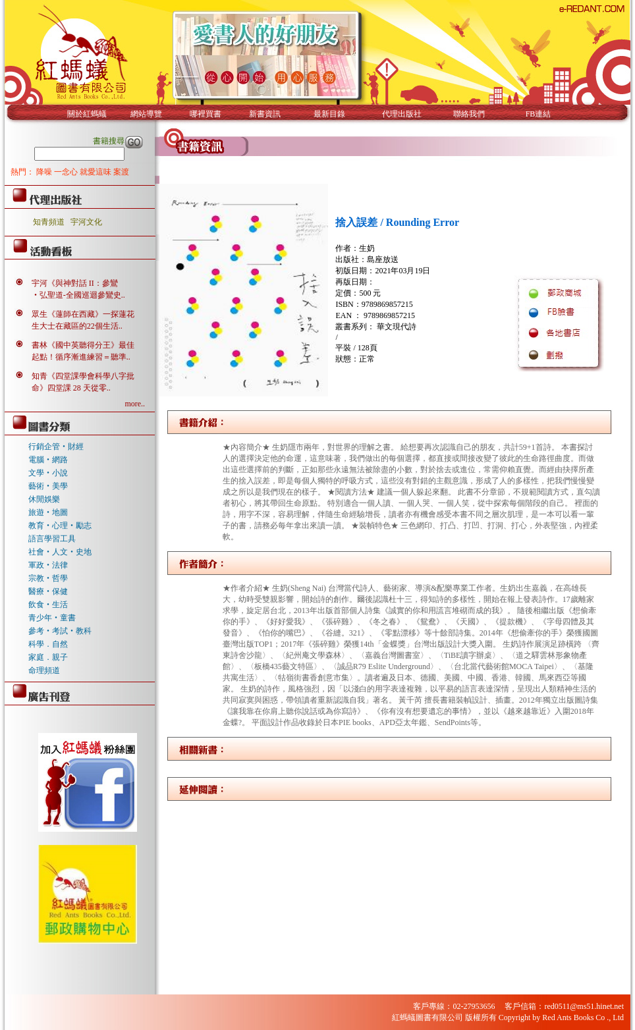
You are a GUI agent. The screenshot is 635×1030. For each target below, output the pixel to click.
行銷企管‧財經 (56, 446)
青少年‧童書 (52, 617)
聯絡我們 (469, 114)
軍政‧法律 (48, 565)
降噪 (45, 171)
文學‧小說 (48, 472)
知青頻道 (49, 222)
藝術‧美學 (48, 486)
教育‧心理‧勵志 (60, 525)
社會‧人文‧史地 (60, 551)
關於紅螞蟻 (87, 114)
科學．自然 (48, 644)
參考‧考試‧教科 (60, 631)
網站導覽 (146, 114)
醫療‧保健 (48, 591)
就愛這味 (96, 171)
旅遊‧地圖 (48, 512)
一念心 (67, 171)
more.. (134, 403)
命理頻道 (44, 670)
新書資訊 (265, 114)
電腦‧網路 (48, 459)
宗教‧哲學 (48, 578)
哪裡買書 (205, 114)
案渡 (121, 171)
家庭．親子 (48, 657)
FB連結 (538, 114)
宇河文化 (86, 222)
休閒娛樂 (44, 499)
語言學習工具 (52, 538)
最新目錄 (329, 114)
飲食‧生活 (48, 604)
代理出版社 (402, 114)
